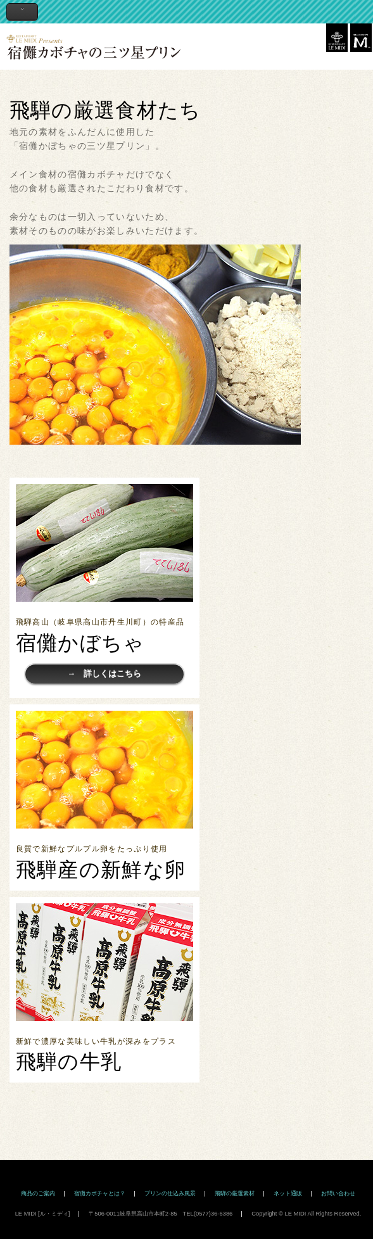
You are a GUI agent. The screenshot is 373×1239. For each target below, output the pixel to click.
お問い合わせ (338, 1193)
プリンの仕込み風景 (170, 1193)
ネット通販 (288, 1193)
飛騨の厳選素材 (235, 1193)
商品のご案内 (38, 1193)
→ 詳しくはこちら (104, 674)
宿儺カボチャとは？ (99, 1193)
